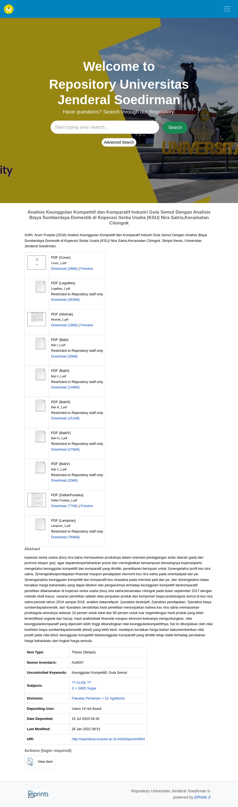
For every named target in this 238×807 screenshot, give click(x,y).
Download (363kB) (65, 300)
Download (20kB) (64, 480)
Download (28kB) (64, 269)
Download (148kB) (65, 387)
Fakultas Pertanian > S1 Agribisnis (98, 698)
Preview (87, 269)
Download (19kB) (64, 325)
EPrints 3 (202, 797)
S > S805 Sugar (84, 688)
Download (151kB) (65, 418)
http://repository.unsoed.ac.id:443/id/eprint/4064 (108, 739)
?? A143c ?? (81, 683)
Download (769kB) (65, 537)
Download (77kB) (64, 506)
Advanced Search (119, 142)
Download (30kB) (64, 356)
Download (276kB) (65, 449)
